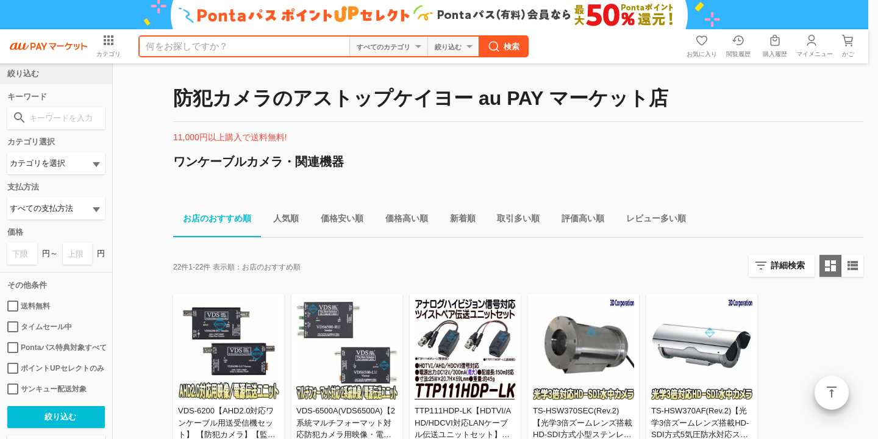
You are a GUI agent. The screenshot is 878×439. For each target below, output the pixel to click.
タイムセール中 (39, 326)
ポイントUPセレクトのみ (55, 368)
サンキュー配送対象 (47, 389)
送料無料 (28, 306)
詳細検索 (788, 265)
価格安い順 (337, 220)
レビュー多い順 (651, 220)
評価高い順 (578, 220)
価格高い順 (402, 220)
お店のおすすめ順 (212, 220)
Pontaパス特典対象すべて (56, 347)
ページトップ (832, 393)
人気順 (281, 220)
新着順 (458, 220)
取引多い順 (513, 220)
